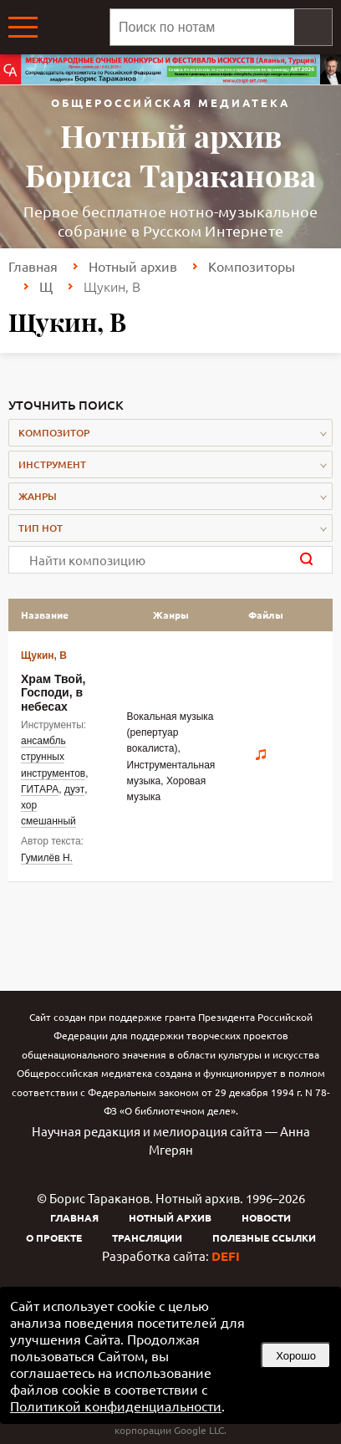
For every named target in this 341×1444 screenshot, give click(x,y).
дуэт (74, 789)
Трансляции (147, 1237)
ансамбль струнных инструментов (53, 756)
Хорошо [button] (296, 1356)
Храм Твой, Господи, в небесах (53, 692)
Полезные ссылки (264, 1237)
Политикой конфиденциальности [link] (115, 1405)
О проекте (54, 1237)
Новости (266, 1217)
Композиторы (251, 266)
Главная (33, 266)
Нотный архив (133, 266)
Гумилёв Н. (47, 858)
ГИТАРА (40, 789)
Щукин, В (44, 655)
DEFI (225, 1256)
